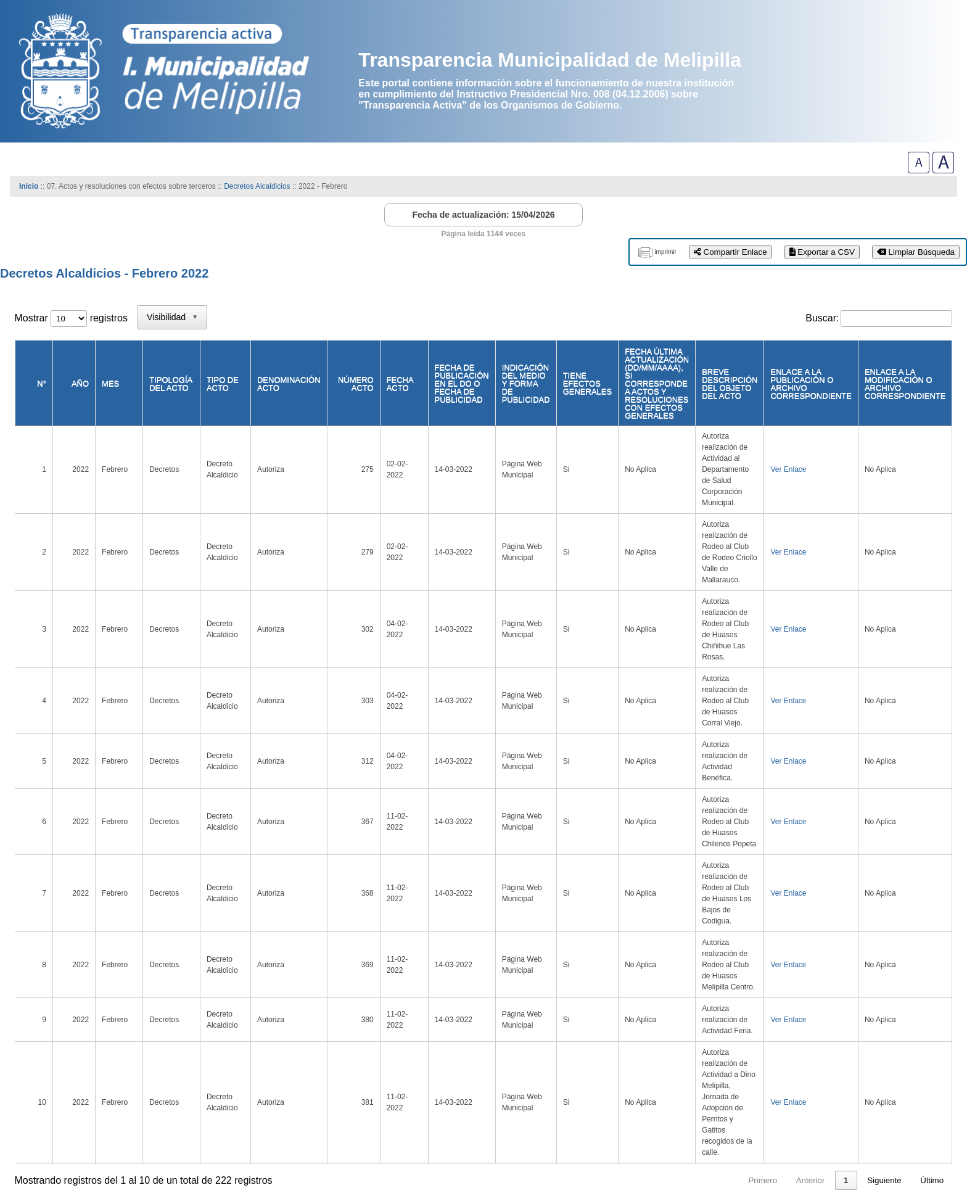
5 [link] (788, 950)
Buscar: (822, 318)
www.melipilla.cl (58, 1141)
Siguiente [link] (884, 950)
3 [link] (741, 950)
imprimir (665, 252)
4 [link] (765, 950)
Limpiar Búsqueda (916, 252)
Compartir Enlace (730, 252)
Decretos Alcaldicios (258, 186)
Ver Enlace (781, 444)
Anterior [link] (658, 950)
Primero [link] (611, 950)
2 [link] (717, 950)
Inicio (28, 186)
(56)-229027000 (56, 1152)
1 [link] (694, 950)
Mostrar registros (71, 318)
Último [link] (932, 950)
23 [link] (844, 950)
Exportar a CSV (822, 252)
